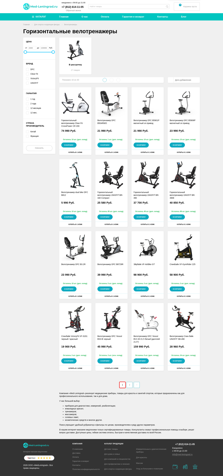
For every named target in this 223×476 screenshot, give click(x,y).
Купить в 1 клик (75, 152)
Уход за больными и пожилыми (149, 469)
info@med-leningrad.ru (182, 454)
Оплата (105, 16)
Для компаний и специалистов (117, 459)
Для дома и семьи (112, 454)
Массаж (139, 463)
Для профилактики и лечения (117, 464)
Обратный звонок (73, 10)
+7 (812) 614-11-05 (73, 7)
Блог (183, 16)
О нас (84, 16)
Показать (39, 148)
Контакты (162, 16)
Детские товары (111, 449)
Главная (64, 16)
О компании (77, 449)
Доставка (76, 453)
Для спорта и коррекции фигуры (118, 469)
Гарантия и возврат (133, 16)
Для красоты (141, 457)
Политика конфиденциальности (86, 469)
